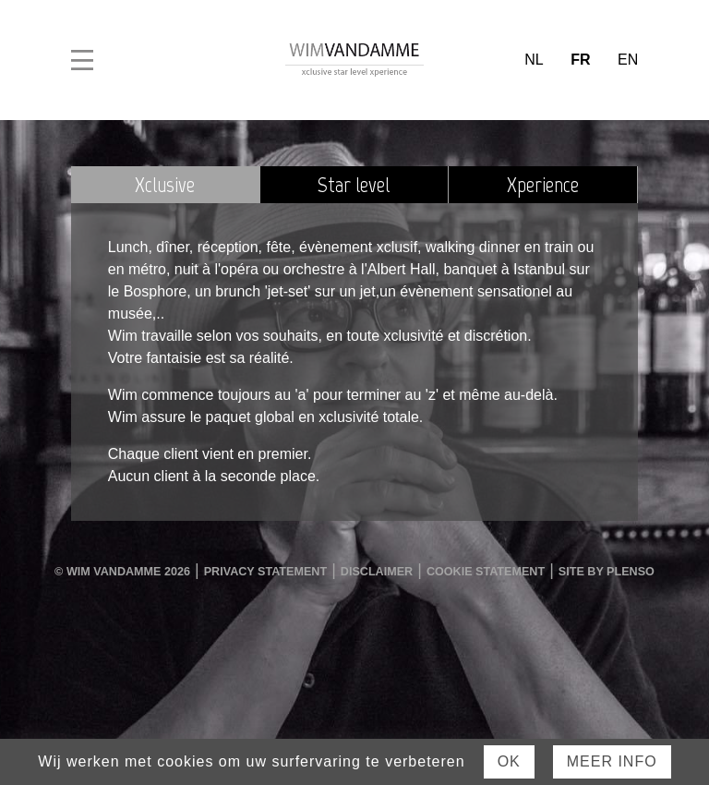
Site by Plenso (607, 571)
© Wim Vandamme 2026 (122, 571)
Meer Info (612, 761)
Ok (509, 761)
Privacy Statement (265, 571)
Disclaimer (377, 571)
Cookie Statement (486, 571)
